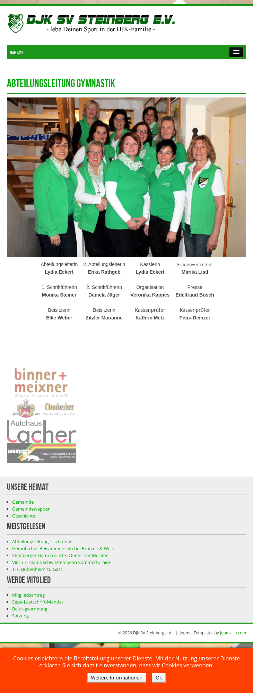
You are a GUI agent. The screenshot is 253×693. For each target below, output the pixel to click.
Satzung (20, 616)
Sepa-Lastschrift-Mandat (37, 602)
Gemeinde (23, 502)
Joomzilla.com (233, 632)
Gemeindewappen (31, 509)
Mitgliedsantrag (28, 595)
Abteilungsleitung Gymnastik (61, 83)
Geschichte (23, 516)
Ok (159, 677)
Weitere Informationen (116, 677)
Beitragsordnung (29, 609)
